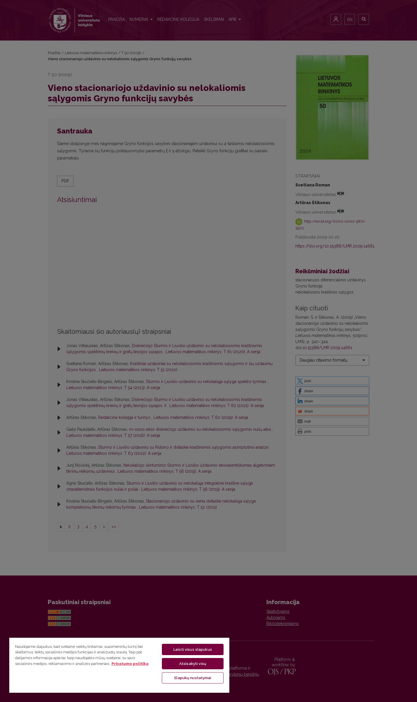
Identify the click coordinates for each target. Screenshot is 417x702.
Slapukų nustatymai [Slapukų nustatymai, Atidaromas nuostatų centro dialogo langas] (192, 678)
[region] (119, 665)
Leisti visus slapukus (192, 649)
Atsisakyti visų (192, 663)
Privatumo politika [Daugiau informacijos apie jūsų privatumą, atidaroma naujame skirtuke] (130, 663)
